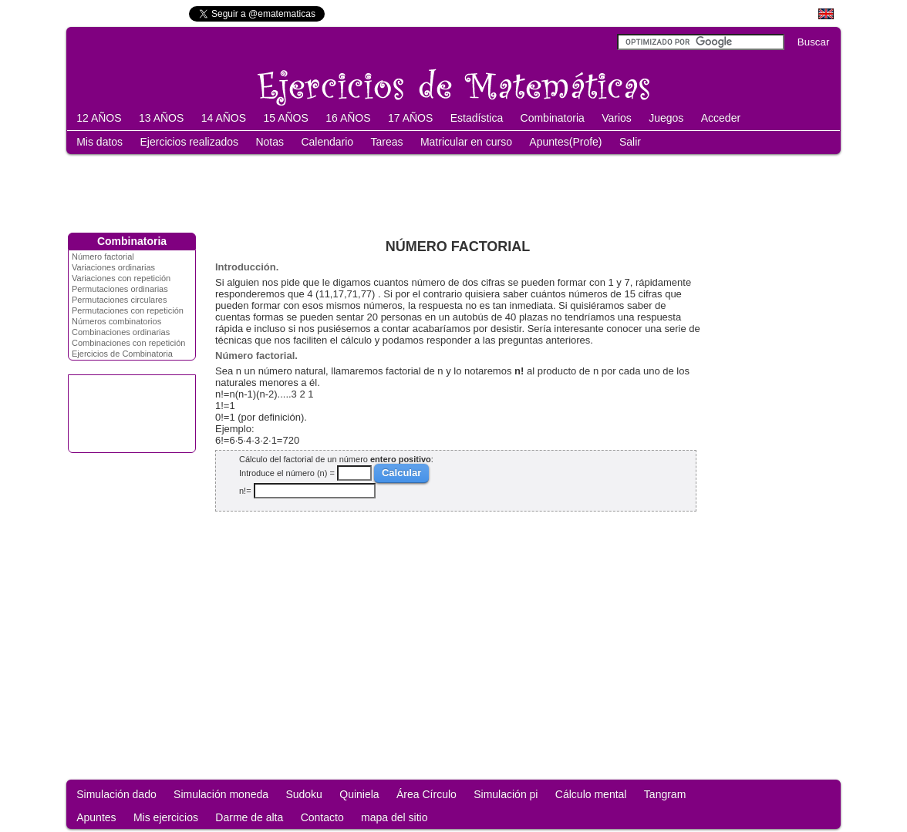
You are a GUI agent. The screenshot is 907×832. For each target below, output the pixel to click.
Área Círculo (426, 794)
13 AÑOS (161, 118)
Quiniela (359, 794)
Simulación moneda (221, 794)
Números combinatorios (116, 321)
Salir (630, 142)
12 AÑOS (98, 118)
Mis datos (99, 142)
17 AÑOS (410, 118)
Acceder (720, 118)
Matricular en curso (466, 142)
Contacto (322, 817)
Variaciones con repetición (121, 278)
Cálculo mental (591, 794)
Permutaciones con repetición (128, 310)
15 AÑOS (285, 118)
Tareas (387, 142)
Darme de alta (249, 817)
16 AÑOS (347, 118)
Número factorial (103, 256)
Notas (269, 142)
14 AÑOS (223, 118)
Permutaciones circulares (119, 299)
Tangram (665, 794)
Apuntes (96, 817)
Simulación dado (116, 794)
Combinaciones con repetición (128, 342)
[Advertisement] (453, 190)
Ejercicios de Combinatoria (122, 353)
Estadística (476, 118)
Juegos (666, 118)
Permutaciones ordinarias (120, 289)
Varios (617, 118)
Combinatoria (553, 118)
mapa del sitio (394, 817)
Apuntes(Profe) (565, 142)
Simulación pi (506, 794)
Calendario (327, 142)
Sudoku (303, 794)
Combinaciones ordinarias (121, 332)
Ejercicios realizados (189, 142)
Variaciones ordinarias (113, 267)
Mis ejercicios (165, 817)
